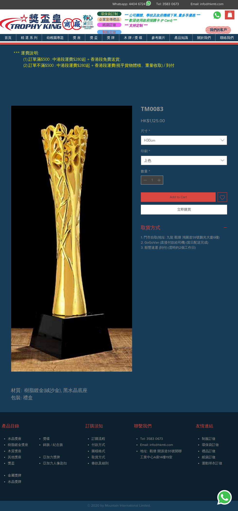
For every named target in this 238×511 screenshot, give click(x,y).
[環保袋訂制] (109, 14)
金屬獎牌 (14, 475)
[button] (29, 37)
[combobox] (184, 140)
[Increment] (159, 180)
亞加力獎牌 (51, 457)
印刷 (145, 151)
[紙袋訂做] (109, 25)
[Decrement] (145, 180)
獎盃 (11, 463)
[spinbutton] (152, 180)
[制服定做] (109, 32)
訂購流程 (98, 439)
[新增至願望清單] (222, 197)
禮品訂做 (208, 451)
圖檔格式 (98, 451)
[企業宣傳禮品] (109, 19)
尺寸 (145, 131)
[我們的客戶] (218, 30)
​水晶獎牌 (14, 482)
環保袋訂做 (210, 445)
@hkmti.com (164, 445)
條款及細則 (100, 463)
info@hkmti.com (211, 4)
